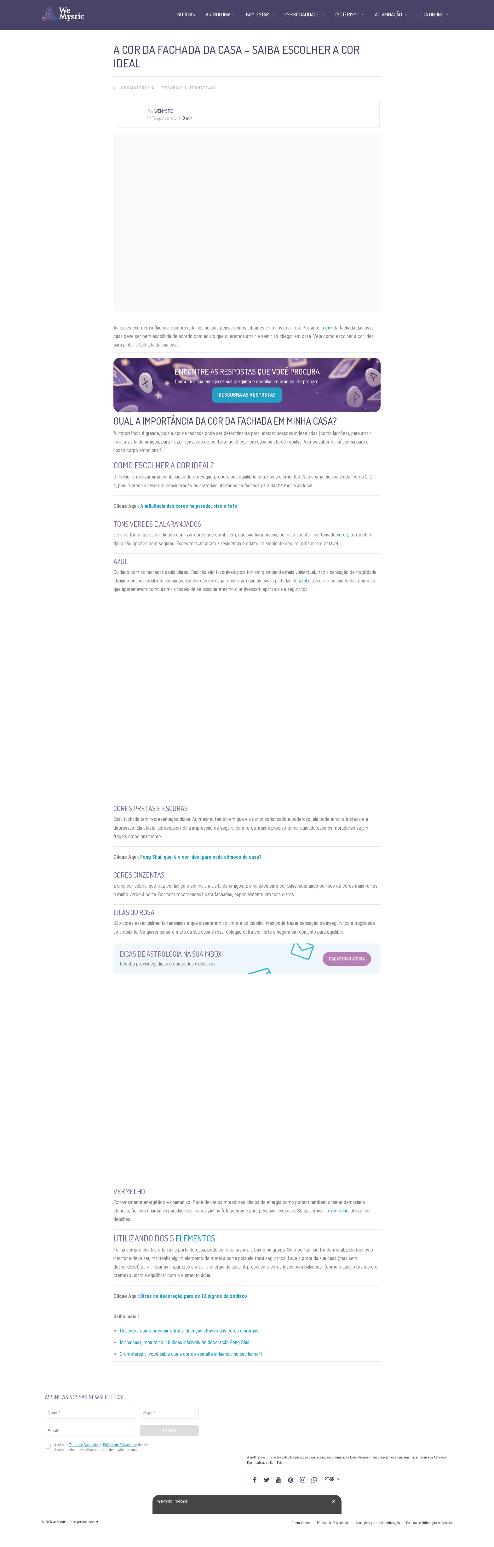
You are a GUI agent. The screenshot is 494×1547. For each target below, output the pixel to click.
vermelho (339, 1211)
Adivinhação (388, 14)
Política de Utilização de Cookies (429, 1523)
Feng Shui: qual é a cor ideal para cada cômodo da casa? (200, 857)
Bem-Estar (257, 14)
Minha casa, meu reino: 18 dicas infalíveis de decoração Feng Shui (184, 1342)
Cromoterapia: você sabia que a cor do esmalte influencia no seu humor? (191, 1354)
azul (303, 581)
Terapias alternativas (189, 88)
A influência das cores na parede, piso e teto (188, 506)
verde (342, 535)
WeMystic (163, 111)
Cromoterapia (138, 88)
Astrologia (218, 14)
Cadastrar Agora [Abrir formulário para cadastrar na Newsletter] (347, 958)
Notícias (186, 14)
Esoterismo (347, 14)
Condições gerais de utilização (378, 1523)
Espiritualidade (301, 14)
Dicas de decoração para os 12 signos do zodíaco (193, 1296)
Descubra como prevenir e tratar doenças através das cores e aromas (189, 1331)
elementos (195, 1238)
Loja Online (430, 14)
